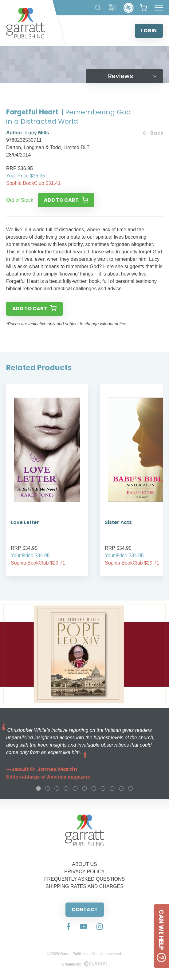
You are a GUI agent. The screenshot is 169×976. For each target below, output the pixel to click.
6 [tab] (84, 788)
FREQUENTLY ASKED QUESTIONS (84, 879)
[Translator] (112, 8)
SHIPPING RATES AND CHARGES (84, 886)
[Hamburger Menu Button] (159, 7)
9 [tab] (112, 788)
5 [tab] (75, 788)
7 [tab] (94, 788)
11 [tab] (131, 788)
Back (153, 133)
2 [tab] (48, 788)
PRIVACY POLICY (84, 871)
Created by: (84, 964)
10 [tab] (121, 788)
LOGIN (149, 30)
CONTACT (85, 909)
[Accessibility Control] (129, 8)
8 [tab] (103, 788)
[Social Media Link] (68, 927)
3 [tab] (57, 788)
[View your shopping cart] (143, 7)
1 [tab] (38, 788)
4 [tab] (66, 788)
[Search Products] (98, 7)
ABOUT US (84, 864)
